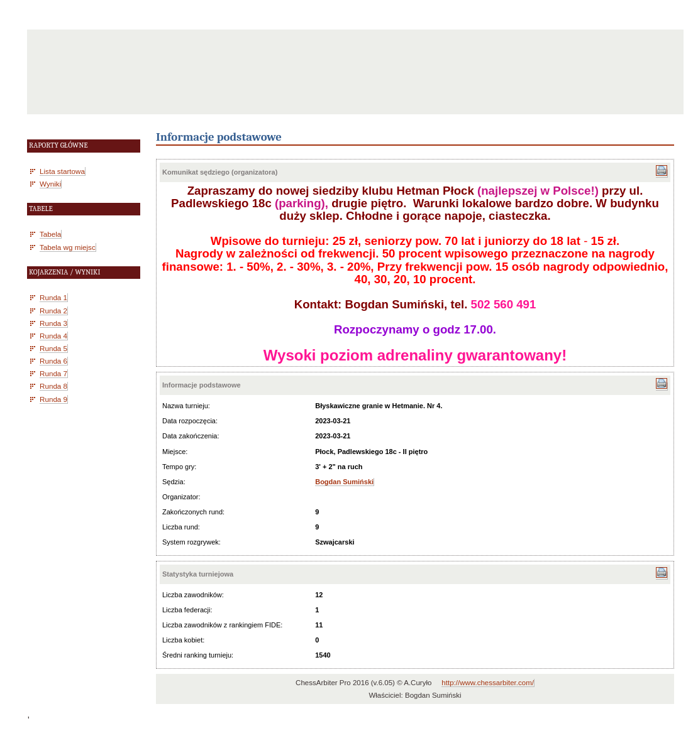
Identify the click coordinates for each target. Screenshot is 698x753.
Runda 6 (53, 361)
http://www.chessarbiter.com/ (487, 682)
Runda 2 (53, 310)
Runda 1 (53, 297)
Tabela (50, 234)
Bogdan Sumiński (344, 481)
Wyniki (50, 184)
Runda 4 (53, 336)
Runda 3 (53, 323)
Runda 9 (53, 399)
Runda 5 (53, 348)
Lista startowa (62, 171)
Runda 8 (53, 386)
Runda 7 (53, 373)
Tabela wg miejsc (68, 247)
